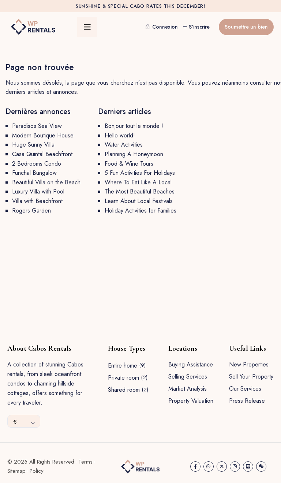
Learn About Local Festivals (139, 201)
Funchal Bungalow (34, 173)
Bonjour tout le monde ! (134, 126)
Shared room (124, 390)
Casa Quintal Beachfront (42, 154)
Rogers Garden (31, 210)
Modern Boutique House (43, 135)
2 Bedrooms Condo (36, 163)
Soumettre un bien (246, 26)
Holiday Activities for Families (140, 210)
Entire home (122, 365)
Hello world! (120, 135)
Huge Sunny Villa (33, 144)
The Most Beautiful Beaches (140, 191)
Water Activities (124, 144)
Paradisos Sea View (37, 126)
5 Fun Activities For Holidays (140, 173)
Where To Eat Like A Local (138, 182)
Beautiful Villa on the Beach (46, 182)
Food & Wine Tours (129, 163)
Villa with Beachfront (37, 201)
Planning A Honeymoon (134, 154)
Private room (123, 377)
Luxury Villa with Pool (38, 191)
